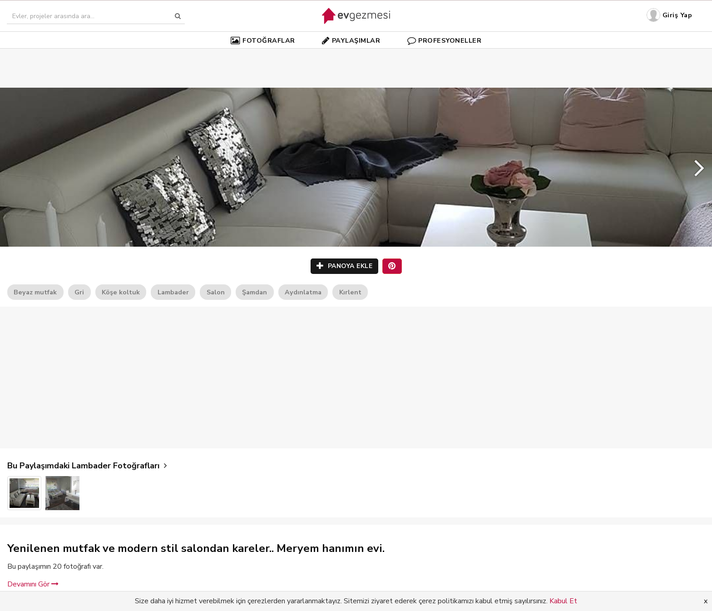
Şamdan (254, 292)
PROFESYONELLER (444, 40)
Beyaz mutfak (35, 292)
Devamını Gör (33, 584)
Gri (79, 292)
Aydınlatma (303, 292)
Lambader (173, 292)
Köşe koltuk (121, 292)
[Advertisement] (356, 54)
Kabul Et (563, 601)
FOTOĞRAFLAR (263, 40)
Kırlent (350, 292)
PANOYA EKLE (344, 266)
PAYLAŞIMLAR (351, 40)
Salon (216, 292)
